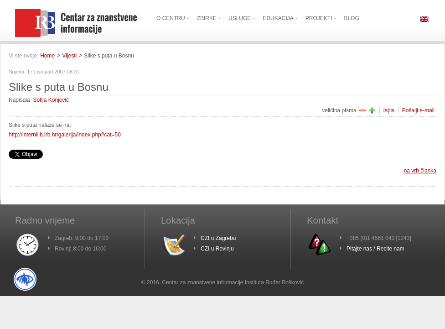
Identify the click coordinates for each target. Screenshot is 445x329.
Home (47, 55)
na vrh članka (420, 170)
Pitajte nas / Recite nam (375, 248)
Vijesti (69, 55)
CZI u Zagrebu (218, 238)
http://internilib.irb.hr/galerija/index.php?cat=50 (65, 134)
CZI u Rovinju (217, 248)
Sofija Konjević (51, 100)
